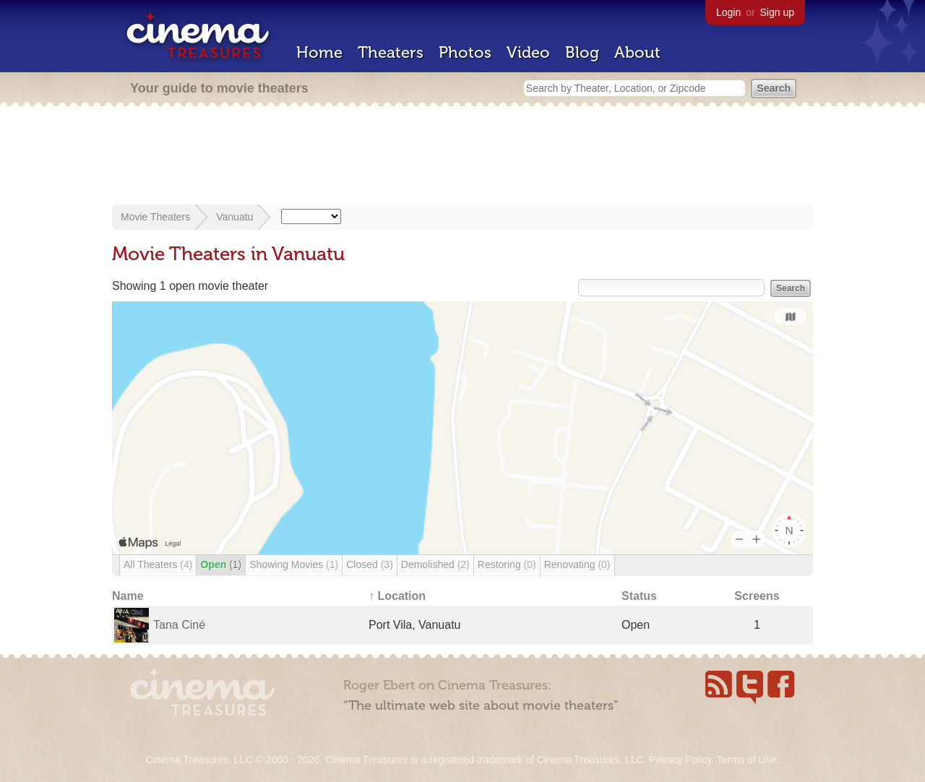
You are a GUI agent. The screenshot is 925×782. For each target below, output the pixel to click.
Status (639, 596)
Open (220, 564)
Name (128, 596)
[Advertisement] (462, 156)
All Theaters (158, 564)
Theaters (390, 52)
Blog (582, 52)
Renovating (577, 564)
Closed (369, 564)
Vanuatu (234, 217)
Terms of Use (746, 759)
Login (728, 12)
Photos (465, 52)
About (637, 52)
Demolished (435, 564)
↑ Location (397, 596)
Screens (756, 596)
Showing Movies (293, 564)
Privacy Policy (680, 759)
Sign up (777, 12)
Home (319, 52)
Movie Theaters (155, 217)
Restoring (507, 564)
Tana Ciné (179, 625)
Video (528, 52)
